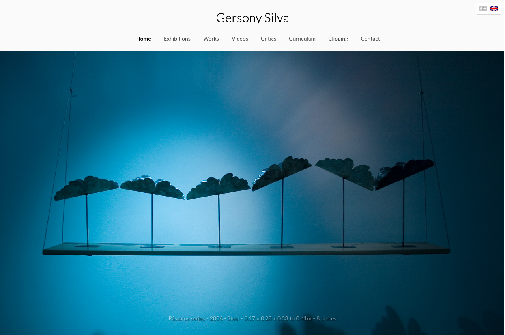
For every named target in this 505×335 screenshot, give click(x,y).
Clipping (338, 38)
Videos (240, 38)
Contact (370, 38)
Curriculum (302, 38)
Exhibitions (177, 38)
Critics (268, 38)
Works (211, 38)
